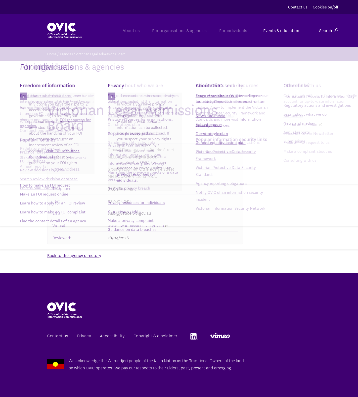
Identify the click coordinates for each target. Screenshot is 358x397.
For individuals (229, 30)
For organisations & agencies (168, 30)
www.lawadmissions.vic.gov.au (138, 225)
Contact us (297, 6)
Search (328, 30)
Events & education (281, 30)
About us (112, 30)
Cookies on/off (325, 6)
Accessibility (112, 335)
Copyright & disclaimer (156, 335)
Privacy (84, 335)
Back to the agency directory (74, 255)
